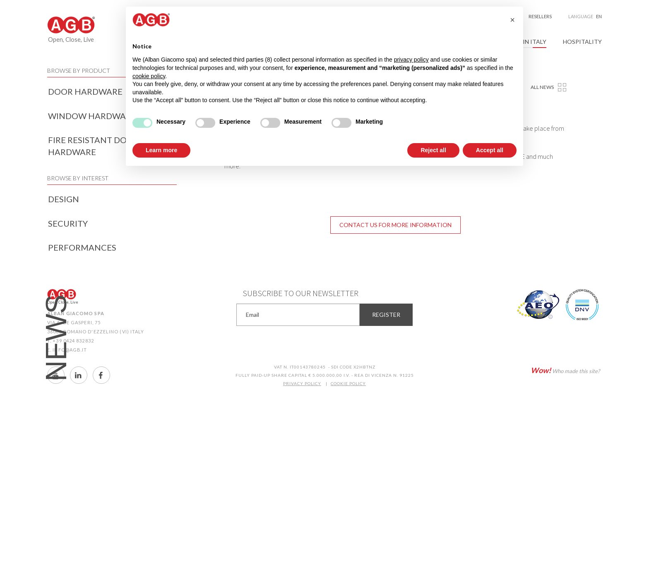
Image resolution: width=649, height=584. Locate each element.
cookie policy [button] (148, 76)
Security (68, 223)
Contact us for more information (395, 224)
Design (63, 199)
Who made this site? (565, 370)
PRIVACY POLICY (302, 383)
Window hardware (92, 116)
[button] (512, 19)
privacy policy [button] (411, 59)
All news (542, 87)
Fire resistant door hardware (93, 146)
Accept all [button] (489, 150)
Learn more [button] (161, 150)
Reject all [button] (433, 150)
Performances (82, 247)
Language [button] (585, 16)
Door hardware (85, 91)
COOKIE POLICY (348, 383)
